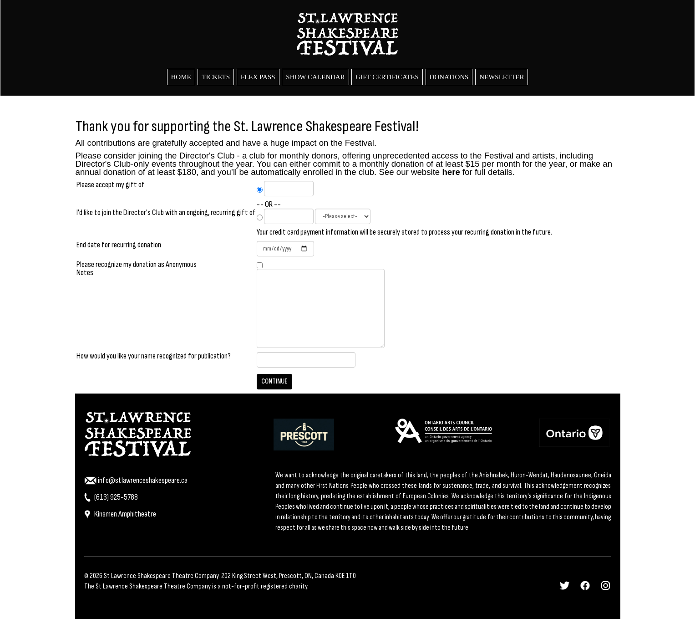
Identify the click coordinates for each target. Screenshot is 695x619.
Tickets (216, 77)
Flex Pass (258, 77)
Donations (449, 77)
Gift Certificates (386, 77)
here (451, 172)
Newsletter (501, 77)
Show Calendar (315, 77)
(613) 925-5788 (111, 497)
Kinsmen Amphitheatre (120, 514)
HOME (181, 77)
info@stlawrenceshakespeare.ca (136, 480)
